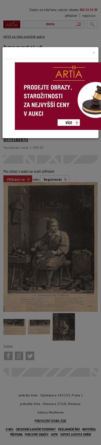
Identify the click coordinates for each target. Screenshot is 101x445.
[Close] (94, 52)
